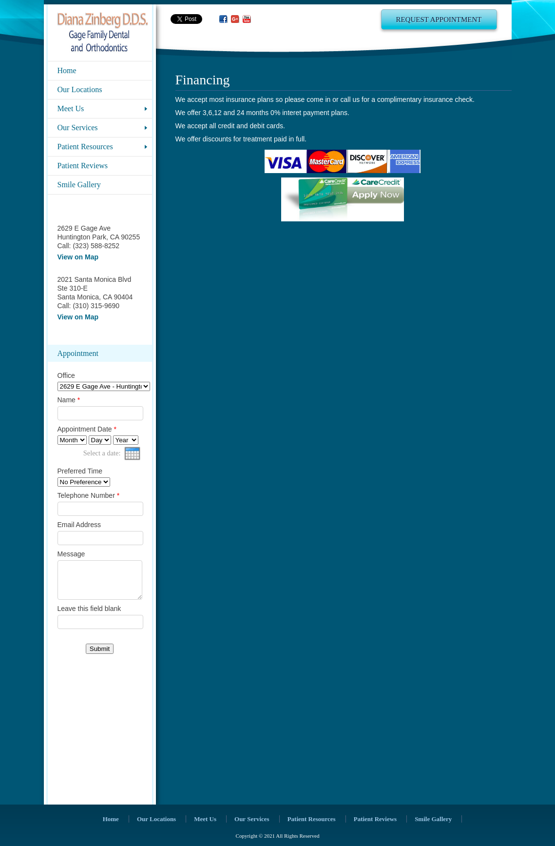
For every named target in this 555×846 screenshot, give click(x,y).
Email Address (79, 525)
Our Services (77, 127)
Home (67, 70)
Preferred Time (80, 471)
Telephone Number (88, 495)
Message (71, 554)
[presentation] (132, 453)
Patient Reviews (82, 165)
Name (68, 400)
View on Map (78, 257)
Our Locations (79, 89)
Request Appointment (439, 19)
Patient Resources (85, 146)
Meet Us (70, 108)
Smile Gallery (79, 184)
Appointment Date (86, 429)
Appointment (77, 353)
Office (66, 375)
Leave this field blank (89, 616)
